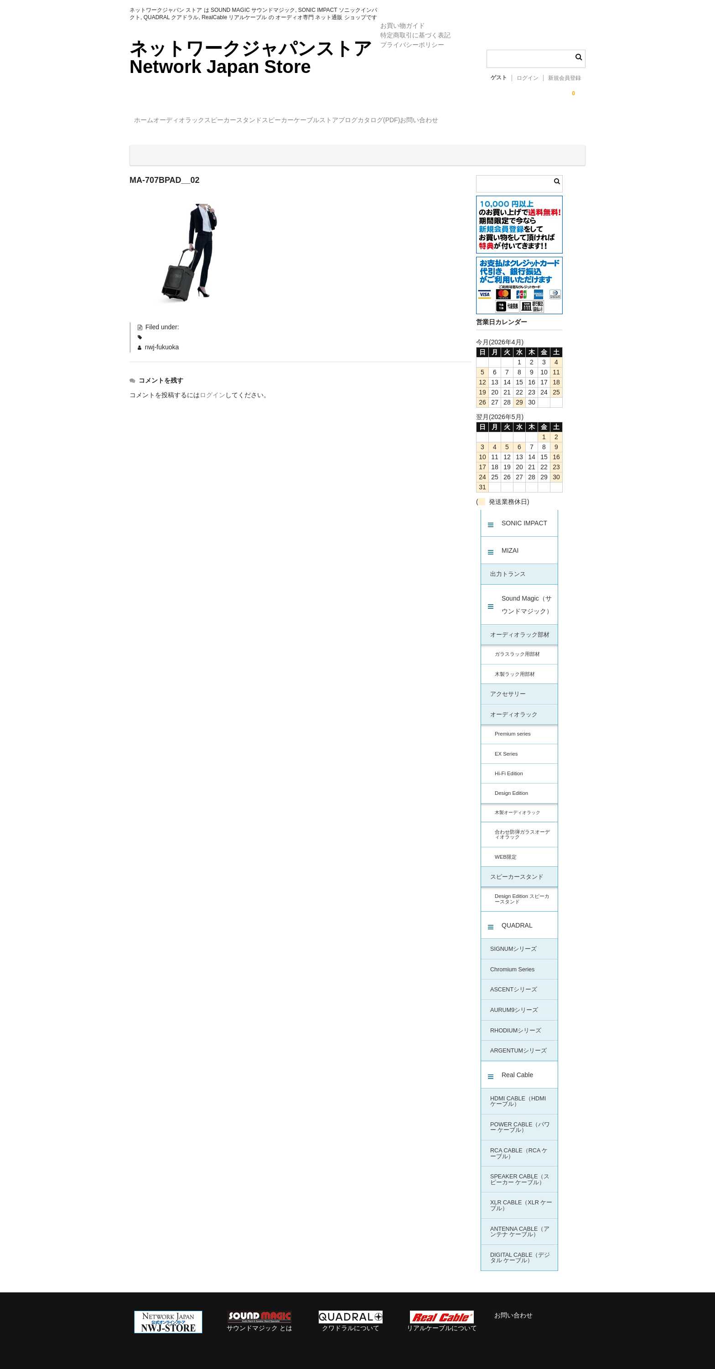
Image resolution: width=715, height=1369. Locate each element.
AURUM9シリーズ (514, 1002)
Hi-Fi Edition (509, 765)
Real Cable (517, 1067)
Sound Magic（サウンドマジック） (527, 597)
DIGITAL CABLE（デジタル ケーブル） (520, 1250)
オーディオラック (202, 121)
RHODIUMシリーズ (515, 1023)
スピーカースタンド (275, 121)
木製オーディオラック (517, 804)
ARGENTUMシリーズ (518, 1043)
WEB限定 (506, 849)
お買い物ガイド (402, 25)
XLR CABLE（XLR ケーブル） (521, 1198)
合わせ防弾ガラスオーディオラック (522, 826)
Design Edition (511, 785)
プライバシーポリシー (412, 44)
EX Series (506, 746)
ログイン (528, 78)
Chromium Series (512, 962)
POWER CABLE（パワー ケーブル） (520, 1120)
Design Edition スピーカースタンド (522, 891)
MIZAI (510, 542)
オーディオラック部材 (519, 627)
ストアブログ (437, 121)
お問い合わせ (555, 121)
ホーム (148, 121)
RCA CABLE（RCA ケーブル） (519, 1146)
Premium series (513, 726)
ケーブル (386, 121)
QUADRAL (517, 917)
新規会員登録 (564, 78)
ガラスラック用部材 (517, 646)
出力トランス (508, 566)
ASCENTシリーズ (513, 982)
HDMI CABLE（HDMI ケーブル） (518, 1094)
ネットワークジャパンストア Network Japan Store (251, 57)
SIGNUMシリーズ (513, 941)
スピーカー (339, 121)
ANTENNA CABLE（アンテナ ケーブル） (519, 1224)
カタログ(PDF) (496, 121)
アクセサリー (508, 686)
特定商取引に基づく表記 (415, 35)
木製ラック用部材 (515, 666)
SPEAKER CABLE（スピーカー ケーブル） (519, 1172)
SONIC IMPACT (524, 515)
